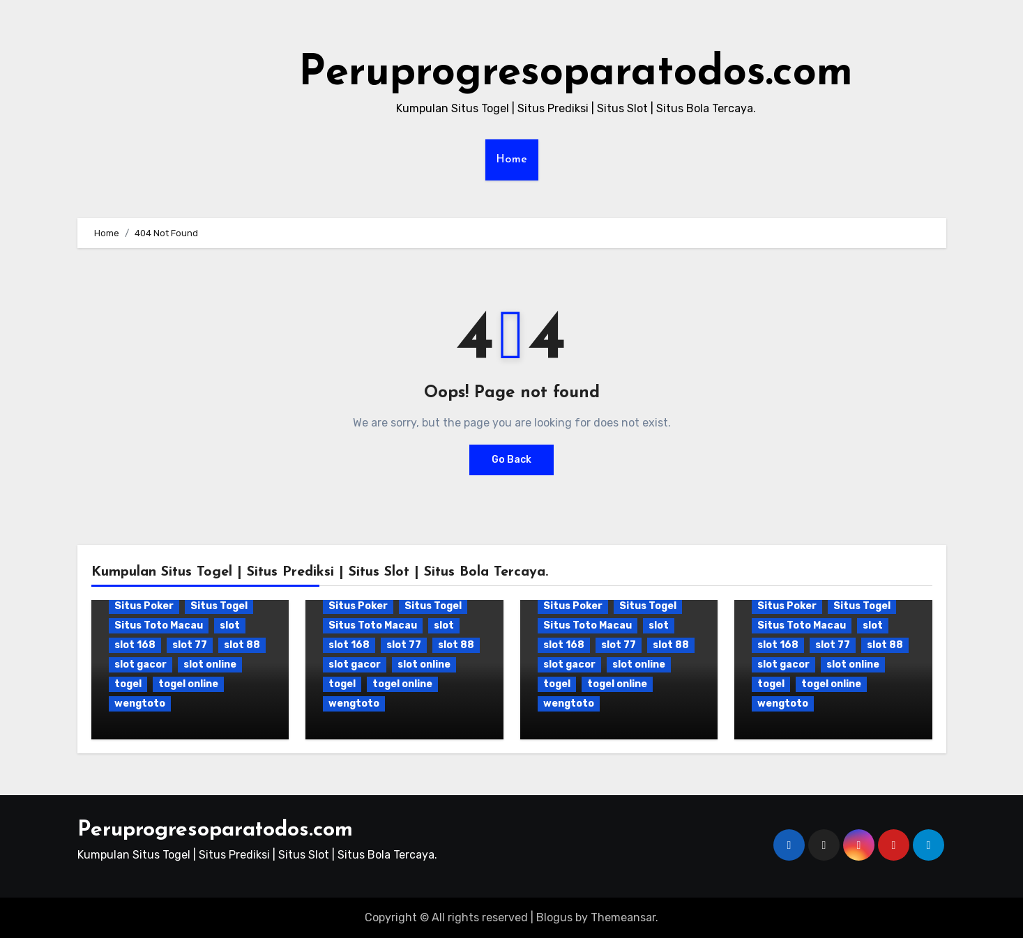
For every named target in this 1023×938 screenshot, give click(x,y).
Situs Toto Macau (158, 625)
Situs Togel (219, 606)
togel (128, 684)
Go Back (511, 460)
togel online (188, 684)
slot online (209, 664)
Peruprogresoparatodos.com (575, 74)
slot (230, 625)
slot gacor (140, 664)
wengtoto (139, 703)
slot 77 (189, 645)
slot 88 (242, 645)
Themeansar (623, 917)
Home (512, 159)
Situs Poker (144, 606)
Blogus (554, 917)
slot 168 (135, 645)
